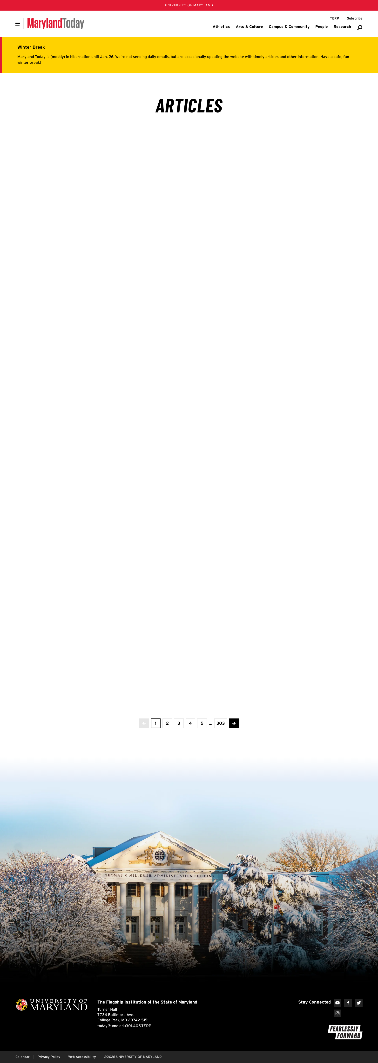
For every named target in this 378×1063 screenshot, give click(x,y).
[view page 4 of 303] (190, 723)
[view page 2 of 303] (167, 723)
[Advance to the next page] (234, 723)
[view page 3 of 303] (179, 723)
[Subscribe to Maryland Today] (355, 18)
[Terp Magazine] (334, 18)
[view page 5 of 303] (202, 723)
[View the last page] (220, 723)
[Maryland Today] (55, 23)
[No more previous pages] (144, 723)
